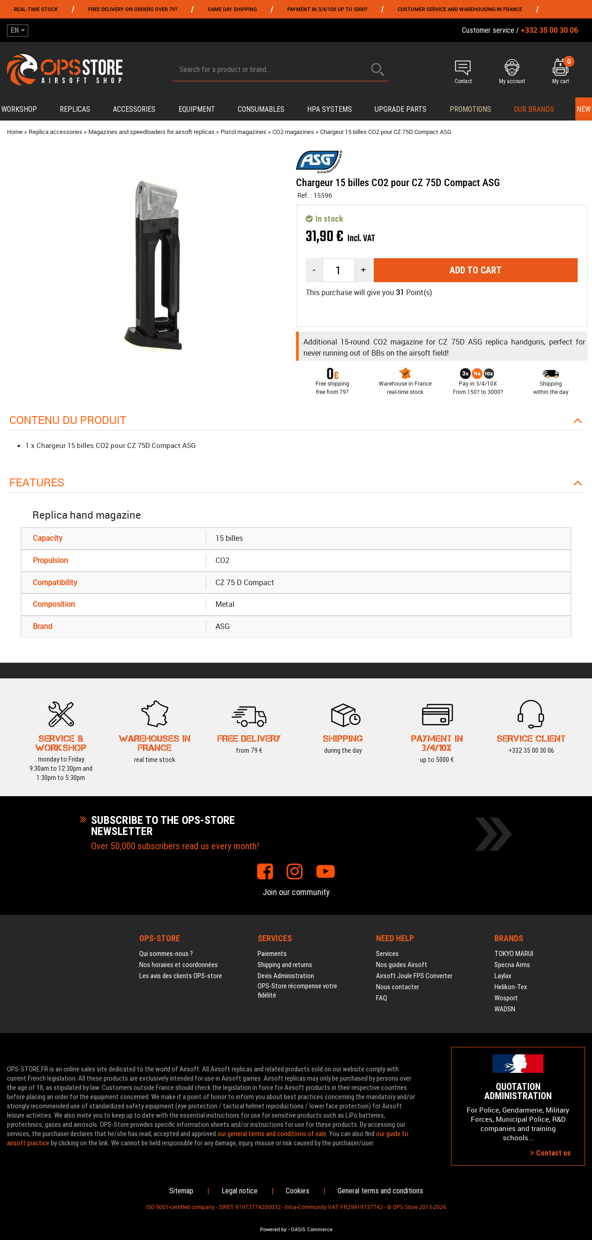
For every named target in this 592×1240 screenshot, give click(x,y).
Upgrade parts (400, 109)
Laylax (503, 976)
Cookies (297, 1190)
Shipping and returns (285, 965)
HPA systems (329, 109)
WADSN (504, 1009)
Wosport (506, 998)
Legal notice (240, 1190)
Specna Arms (512, 965)
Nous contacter (397, 987)
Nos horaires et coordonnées (178, 965)
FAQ (381, 998)
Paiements (272, 954)
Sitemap (181, 1190)
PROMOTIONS (470, 109)
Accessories (134, 109)
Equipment (197, 109)
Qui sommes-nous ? (166, 954)
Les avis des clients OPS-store (180, 976)
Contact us (550, 1153)
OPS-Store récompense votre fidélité (297, 990)
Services (387, 954)
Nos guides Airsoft (401, 965)
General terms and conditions (380, 1190)
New (584, 109)
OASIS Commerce (312, 1229)
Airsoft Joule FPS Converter (414, 976)
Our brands (534, 109)
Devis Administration (286, 976)
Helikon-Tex (510, 987)
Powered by (273, 1229)
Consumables (261, 109)
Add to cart (476, 270)
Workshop (19, 109)
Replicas (75, 109)
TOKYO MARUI (513, 954)
